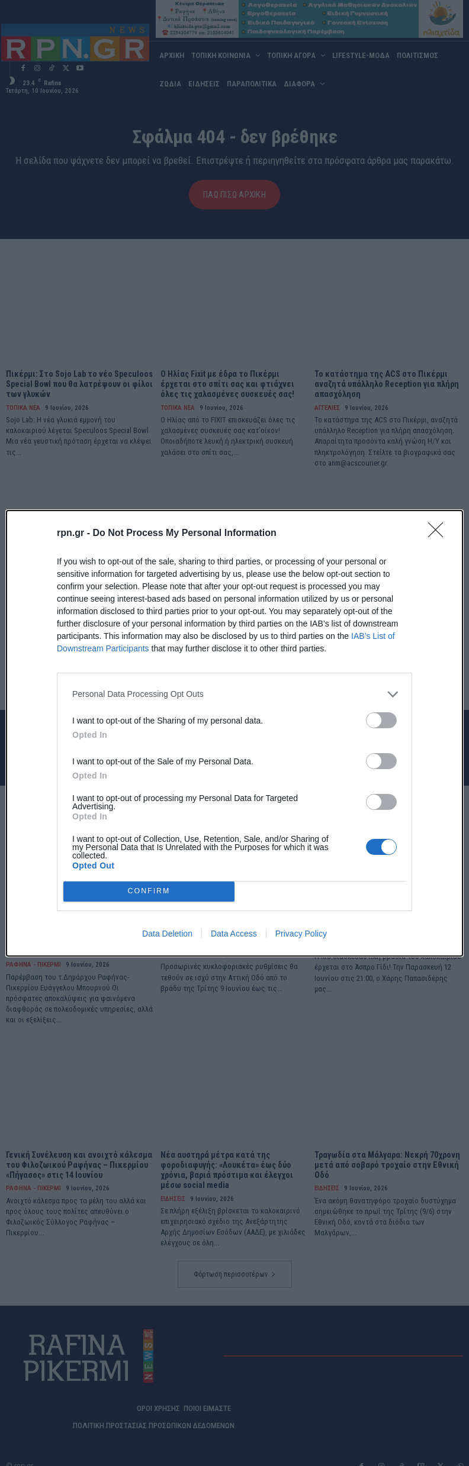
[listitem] (234, 694)
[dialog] (234, 733)
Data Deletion (167, 933)
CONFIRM (149, 891)
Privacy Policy (301, 933)
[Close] (439, 533)
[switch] (381, 720)
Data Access (234, 933)
